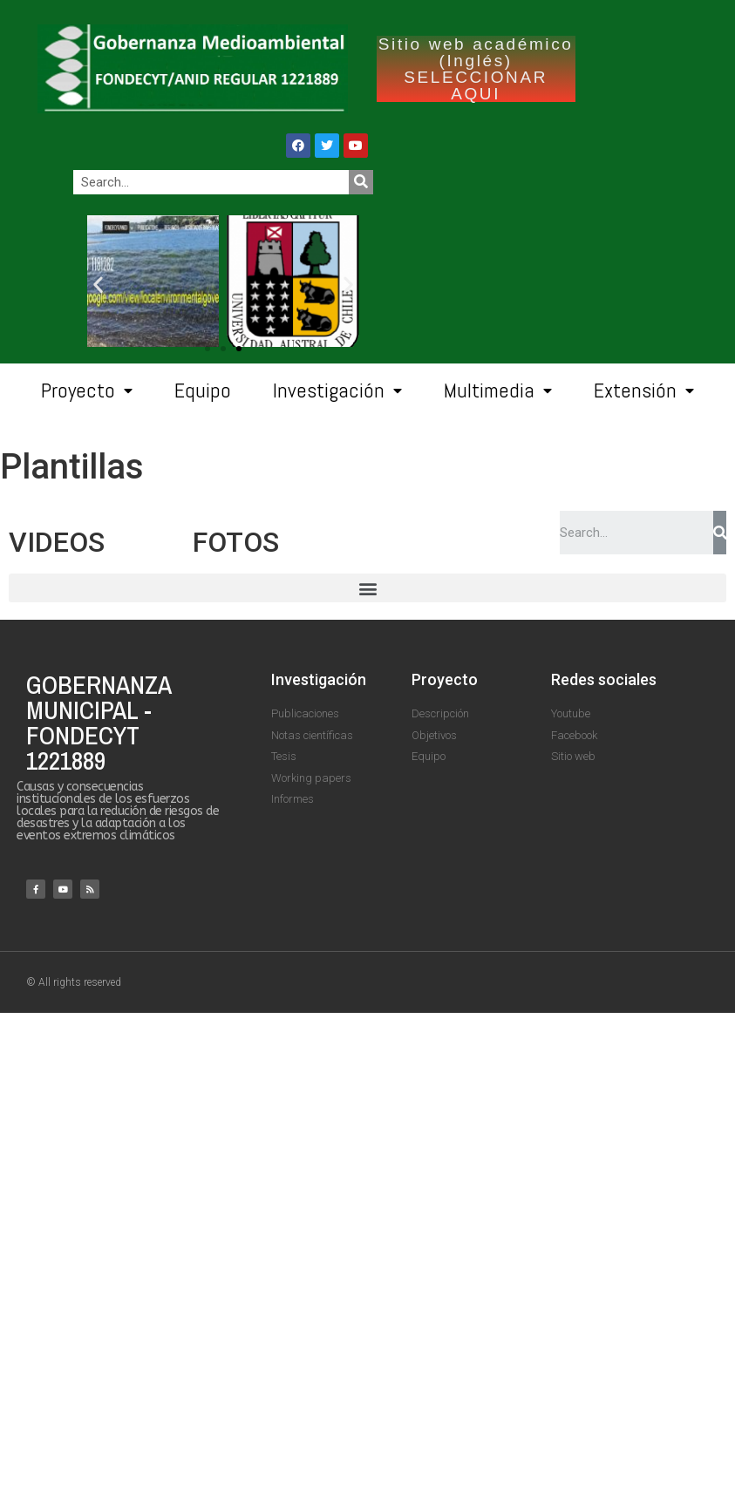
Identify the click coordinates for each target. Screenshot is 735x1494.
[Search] (361, 182)
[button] (239, 348)
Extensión (644, 391)
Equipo (202, 390)
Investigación (337, 391)
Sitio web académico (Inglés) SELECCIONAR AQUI (476, 69)
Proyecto (87, 391)
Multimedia (498, 391)
